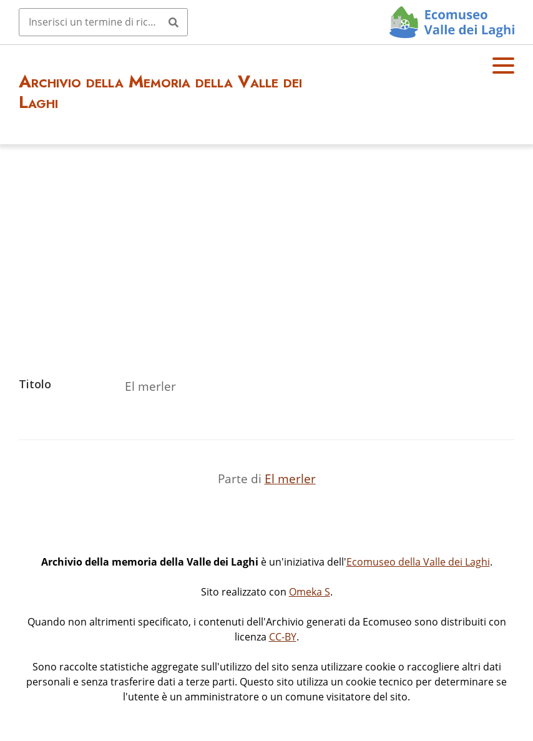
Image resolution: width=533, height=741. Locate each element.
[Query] (103, 22)
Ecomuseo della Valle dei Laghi (418, 562)
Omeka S (309, 592)
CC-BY (282, 637)
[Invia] (173, 22)
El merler (290, 478)
